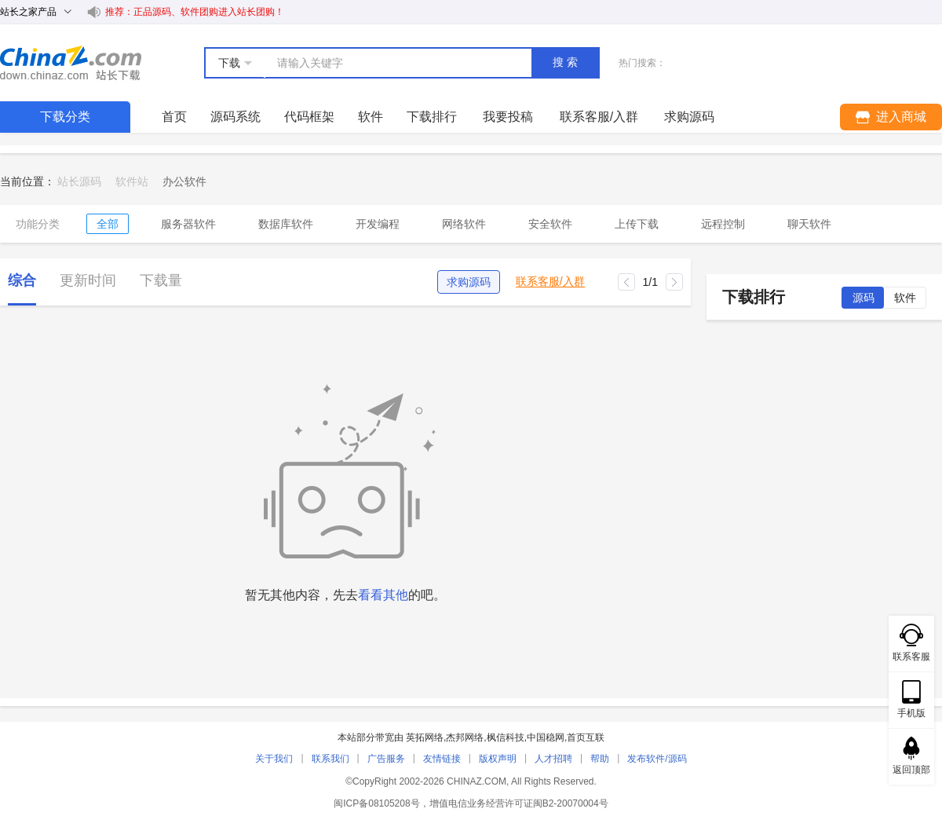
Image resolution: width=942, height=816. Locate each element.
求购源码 (469, 282)
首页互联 (585, 737)
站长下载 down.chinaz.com (70, 62)
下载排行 (432, 116)
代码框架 (309, 116)
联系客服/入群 (550, 281)
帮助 (599, 758)
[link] (184, 181)
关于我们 (274, 758)
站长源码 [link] (79, 181)
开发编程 (378, 224)
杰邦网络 (465, 737)
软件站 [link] (131, 181)
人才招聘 (553, 758)
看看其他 (383, 595)
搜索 (567, 62)
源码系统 (235, 116)
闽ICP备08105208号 (376, 803)
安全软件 (550, 224)
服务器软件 (188, 224)
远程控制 (723, 224)
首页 (174, 116)
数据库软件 (285, 224)
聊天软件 (809, 224)
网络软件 (464, 224)
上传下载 (637, 224)
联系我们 (330, 758)
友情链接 (442, 758)
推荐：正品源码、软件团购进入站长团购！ (194, 11)
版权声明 (498, 758)
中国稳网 (545, 737)
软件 (370, 116)
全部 (108, 224)
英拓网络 (425, 737)
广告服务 (386, 758)
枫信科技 (505, 737)
